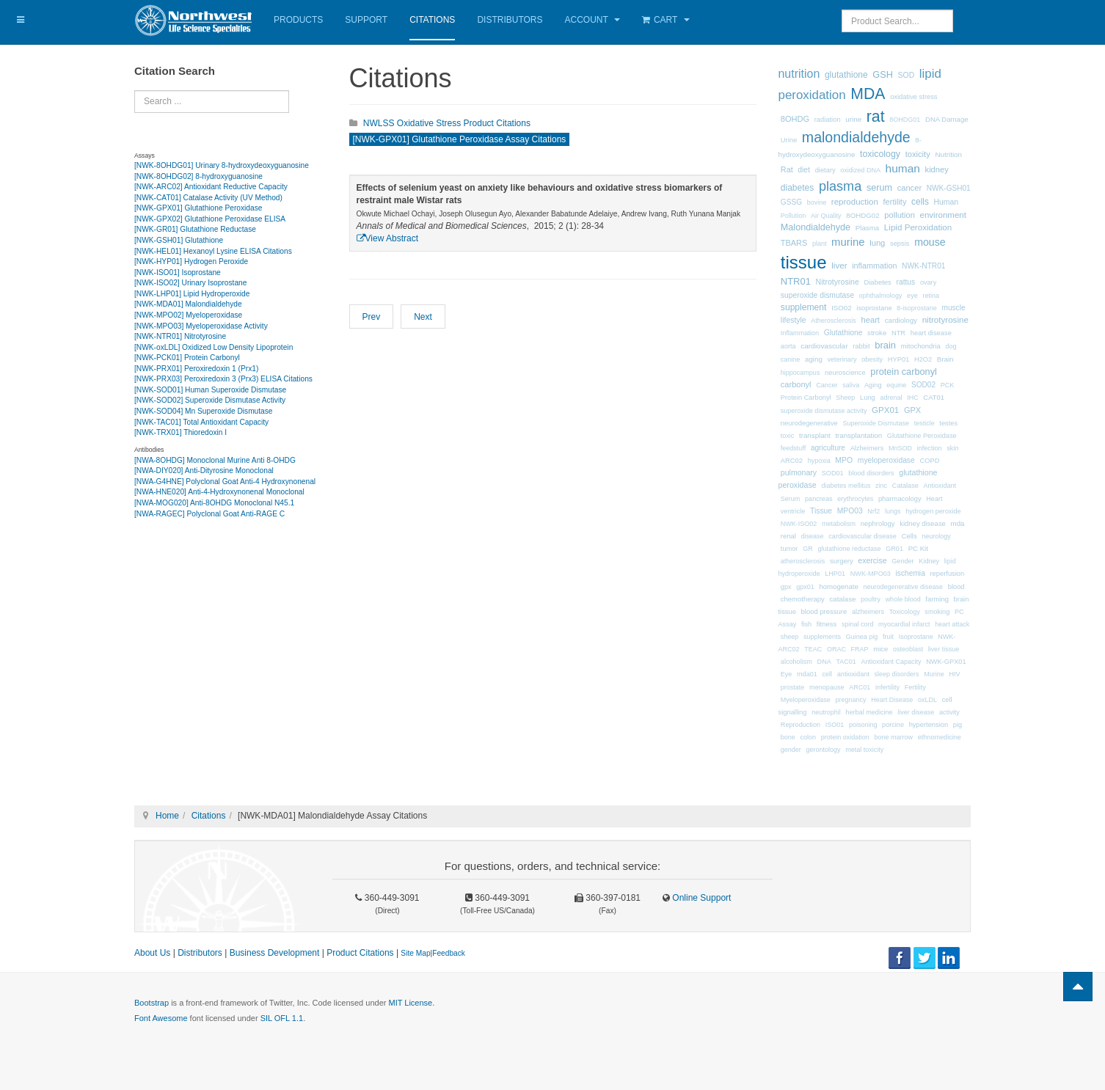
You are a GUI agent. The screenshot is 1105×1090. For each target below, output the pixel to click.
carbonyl (796, 384)
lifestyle (793, 320)
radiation (827, 119)
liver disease (915, 712)
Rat (787, 169)
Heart (934, 498)
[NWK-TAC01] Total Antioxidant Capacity (201, 422)
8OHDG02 (862, 215)
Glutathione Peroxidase (922, 435)
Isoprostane (916, 636)
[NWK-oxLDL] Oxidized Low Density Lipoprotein (213, 347)
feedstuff (793, 448)
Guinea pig (862, 636)
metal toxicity (864, 749)
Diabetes (877, 282)
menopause (827, 687)
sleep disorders (896, 674)
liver (839, 265)
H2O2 (923, 359)
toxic (788, 435)
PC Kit (918, 548)
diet (804, 170)
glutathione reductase (848, 548)
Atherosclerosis (833, 320)
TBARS (794, 242)
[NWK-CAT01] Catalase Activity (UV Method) (208, 198)
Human (946, 202)
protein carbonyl (903, 371)
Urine (789, 140)
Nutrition (948, 154)
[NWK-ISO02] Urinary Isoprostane (190, 283)
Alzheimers (867, 448)
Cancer (826, 385)
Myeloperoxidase (806, 699)
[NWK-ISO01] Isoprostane (177, 272)
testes (948, 423)
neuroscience (845, 372)
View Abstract (387, 238)
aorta (788, 346)
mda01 (807, 674)
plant (819, 243)
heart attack (952, 624)
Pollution (793, 215)
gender (791, 749)
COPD (929, 460)
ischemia (910, 573)
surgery (841, 561)
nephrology (878, 523)
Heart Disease (892, 699)
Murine (934, 674)
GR (808, 548)
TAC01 (846, 661)
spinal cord (858, 624)
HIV (954, 674)
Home (167, 816)
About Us (152, 953)
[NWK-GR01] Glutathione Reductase (195, 229)
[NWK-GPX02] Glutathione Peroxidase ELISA (209, 219)
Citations (432, 20)
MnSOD (900, 448)
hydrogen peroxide (932, 511)
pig (957, 724)
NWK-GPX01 (946, 661)
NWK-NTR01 (923, 266)
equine (896, 385)
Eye (786, 674)
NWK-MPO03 (870, 573)
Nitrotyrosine (837, 281)
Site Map (415, 953)
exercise (872, 560)
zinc (881, 485)
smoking (937, 611)
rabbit (861, 346)
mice (880, 649)
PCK (948, 385)
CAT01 (933, 397)
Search (134, 90)
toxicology (880, 154)
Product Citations (360, 953)
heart (870, 319)
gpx (786, 586)
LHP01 (835, 573)
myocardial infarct (904, 624)
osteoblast (908, 649)
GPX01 (885, 410)
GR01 (894, 548)
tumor (789, 548)
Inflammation (800, 333)
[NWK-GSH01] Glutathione (178, 240)
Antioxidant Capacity (891, 661)
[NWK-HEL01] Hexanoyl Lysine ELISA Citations (213, 251)
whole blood (903, 599)
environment (943, 215)
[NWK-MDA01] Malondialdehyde (188, 304)
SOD (906, 75)
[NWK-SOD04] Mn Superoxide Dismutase (203, 411)
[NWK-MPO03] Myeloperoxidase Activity (201, 326)
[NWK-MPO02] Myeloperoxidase (188, 315)
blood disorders (871, 473)
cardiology (901, 320)
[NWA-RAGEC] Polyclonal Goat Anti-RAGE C (209, 514)
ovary (928, 282)
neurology (936, 536)
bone (788, 737)
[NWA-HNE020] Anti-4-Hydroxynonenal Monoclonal (219, 492)
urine (853, 119)
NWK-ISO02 (799, 523)
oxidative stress (913, 96)
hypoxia (819, 460)
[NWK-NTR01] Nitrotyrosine (180, 336)
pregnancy (851, 699)
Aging (873, 385)
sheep (790, 636)
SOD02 (923, 385)
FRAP (860, 649)
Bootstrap (151, 1002)
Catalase (905, 485)
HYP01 (899, 359)
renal (788, 536)
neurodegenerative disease (903, 586)
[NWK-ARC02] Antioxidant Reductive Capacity (211, 187)
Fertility (915, 687)
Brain (945, 359)
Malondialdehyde (815, 227)
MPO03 (850, 511)
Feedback (448, 953)
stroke (876, 333)
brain (885, 345)
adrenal (891, 397)
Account (592, 20)
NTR (898, 333)
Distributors (509, 20)
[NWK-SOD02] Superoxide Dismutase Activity (209, 400)
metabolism (839, 523)
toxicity (917, 154)
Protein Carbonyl (806, 397)
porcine (893, 724)
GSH (882, 74)
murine (847, 242)
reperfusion (947, 573)
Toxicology (904, 611)
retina (930, 295)
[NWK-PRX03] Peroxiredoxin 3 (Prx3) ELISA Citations (223, 379)
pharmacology (900, 498)
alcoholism (796, 661)
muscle (954, 308)
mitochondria (921, 346)
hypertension (929, 724)
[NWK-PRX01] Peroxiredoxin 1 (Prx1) (196, 369)
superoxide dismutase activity (824, 410)
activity (949, 712)
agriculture (828, 448)
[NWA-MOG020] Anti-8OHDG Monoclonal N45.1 (214, 503)
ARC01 (859, 687)
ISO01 (835, 724)
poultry (870, 599)
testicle (924, 423)
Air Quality (826, 215)
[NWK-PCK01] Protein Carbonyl (187, 358)
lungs (893, 511)
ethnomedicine (939, 737)
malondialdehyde (856, 137)
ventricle (793, 511)
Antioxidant (939, 485)
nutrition (799, 73)
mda (958, 523)
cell (828, 674)
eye (912, 295)
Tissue (821, 511)
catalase (843, 599)
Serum (791, 498)
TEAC (813, 649)
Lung (867, 397)
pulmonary (799, 472)
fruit (888, 636)
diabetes (797, 188)
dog (951, 346)
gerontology (823, 749)
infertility (887, 687)
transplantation (858, 435)
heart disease (931, 333)
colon (809, 737)
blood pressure (824, 611)
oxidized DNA (860, 170)
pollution (899, 215)
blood (956, 586)
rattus (905, 282)
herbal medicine (868, 712)
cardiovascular (824, 346)
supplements (822, 636)
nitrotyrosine (945, 319)
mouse (930, 242)
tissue (804, 262)
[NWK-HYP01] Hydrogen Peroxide (191, 261)
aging (814, 359)
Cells (909, 536)
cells (920, 202)
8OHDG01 (904, 119)
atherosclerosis (803, 561)
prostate (793, 687)
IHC (913, 397)
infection (929, 448)
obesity (872, 359)
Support (366, 20)
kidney (937, 169)
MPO (844, 460)
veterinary (842, 359)
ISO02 (841, 308)
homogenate (838, 586)
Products (298, 20)
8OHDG (795, 118)
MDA (867, 94)
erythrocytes (855, 498)
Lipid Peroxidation (918, 227)
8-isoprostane (917, 308)
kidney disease (923, 523)
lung (877, 242)
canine (791, 359)
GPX (912, 410)
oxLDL (927, 699)
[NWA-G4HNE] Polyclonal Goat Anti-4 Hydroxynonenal (225, 482)
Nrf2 (873, 511)
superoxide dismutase (817, 295)
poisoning (863, 724)
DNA (824, 661)
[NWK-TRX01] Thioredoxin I (180, 432)
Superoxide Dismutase (875, 423)
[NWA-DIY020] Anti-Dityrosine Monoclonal (204, 471)
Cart (666, 20)
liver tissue (944, 649)
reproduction (854, 201)
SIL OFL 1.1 (282, 1018)
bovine (817, 202)
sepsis (900, 243)
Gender (902, 561)
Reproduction (800, 724)
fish (806, 624)
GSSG (791, 202)
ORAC (836, 649)
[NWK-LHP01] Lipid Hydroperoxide (191, 294)
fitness (826, 624)
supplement (804, 307)
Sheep (845, 397)
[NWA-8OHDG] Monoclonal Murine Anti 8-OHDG (215, 460)
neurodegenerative (809, 423)
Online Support (700, 898)
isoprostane (873, 308)
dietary (825, 170)
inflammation (874, 265)
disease (812, 536)
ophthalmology (880, 295)
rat (876, 116)
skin (952, 448)
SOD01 (833, 473)
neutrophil (826, 712)
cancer (909, 187)
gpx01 (805, 586)
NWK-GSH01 (949, 188)
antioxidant (853, 674)
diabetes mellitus (845, 485)
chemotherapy (803, 599)
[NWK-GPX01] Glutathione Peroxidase (198, 208)
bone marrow (893, 737)
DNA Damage (947, 119)
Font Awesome (161, 1018)
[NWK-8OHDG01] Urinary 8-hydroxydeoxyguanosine (221, 165)
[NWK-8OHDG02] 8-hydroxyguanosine (198, 176)
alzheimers (868, 611)
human (903, 168)
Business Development (275, 953)
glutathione (846, 75)
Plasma (867, 228)
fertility (895, 201)
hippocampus (800, 372)
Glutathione (843, 333)
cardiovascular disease (862, 536)
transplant (815, 435)
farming (937, 599)
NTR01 (796, 281)
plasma (840, 186)
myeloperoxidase (886, 460)
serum (879, 188)
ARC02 (792, 460)
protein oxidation (845, 737)
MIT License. (411, 1002)
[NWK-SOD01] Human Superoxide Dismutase (210, 390)
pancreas (818, 498)
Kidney (929, 561)
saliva (850, 385)
